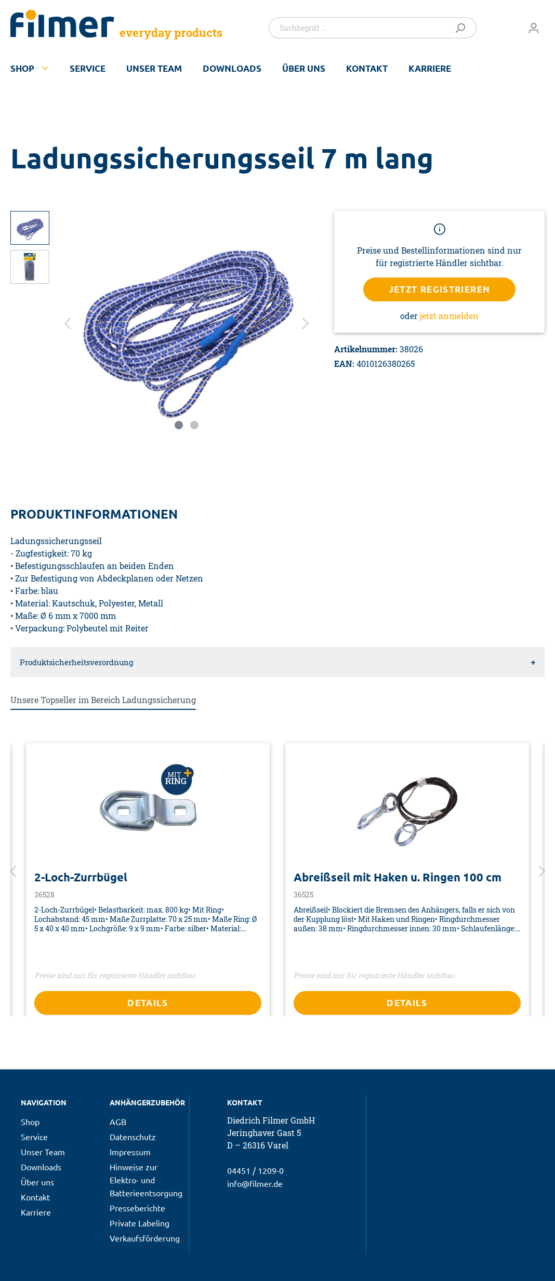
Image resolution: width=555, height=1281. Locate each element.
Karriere (429, 68)
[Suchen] (462, 27)
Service (87, 68)
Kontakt (367, 68)
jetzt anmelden (449, 315)
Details (147, 1002)
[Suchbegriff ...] (358, 27)
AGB (118, 1121)
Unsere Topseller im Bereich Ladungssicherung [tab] (103, 699)
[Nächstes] (305, 322)
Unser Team (154, 68)
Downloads (232, 68)
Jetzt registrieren (440, 289)
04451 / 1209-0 (255, 1170)
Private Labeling (139, 1223)
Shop (22, 68)
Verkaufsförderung (145, 1238)
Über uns (303, 68)
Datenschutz (133, 1136)
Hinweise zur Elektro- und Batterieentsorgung (146, 1179)
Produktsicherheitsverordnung (76, 662)
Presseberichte (137, 1208)
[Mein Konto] (534, 27)
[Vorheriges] (67, 322)
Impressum (130, 1151)
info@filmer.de (255, 1183)
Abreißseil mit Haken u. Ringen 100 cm (397, 877)
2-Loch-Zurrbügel (80, 877)
